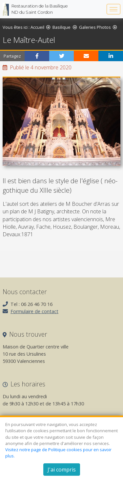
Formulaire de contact (34, 311)
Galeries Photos (95, 27)
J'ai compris (62, 469)
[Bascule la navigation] (113, 9)
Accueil (37, 27)
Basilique (61, 27)
